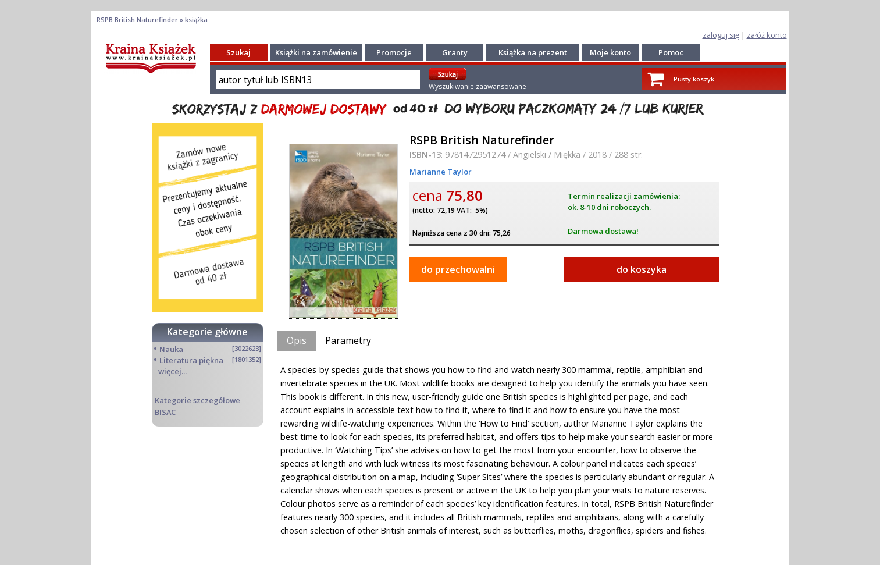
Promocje (394, 52)
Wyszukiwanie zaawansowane (477, 86)
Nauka (171, 349)
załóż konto (767, 35)
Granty (455, 52)
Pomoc (670, 52)
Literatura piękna (191, 360)
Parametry (348, 340)
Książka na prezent (532, 52)
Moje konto (610, 52)
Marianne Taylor (440, 171)
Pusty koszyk (694, 78)
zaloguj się (721, 35)
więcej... (172, 371)
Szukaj (238, 52)
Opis (297, 340)
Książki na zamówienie (316, 52)
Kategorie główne (207, 331)
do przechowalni (458, 269)
